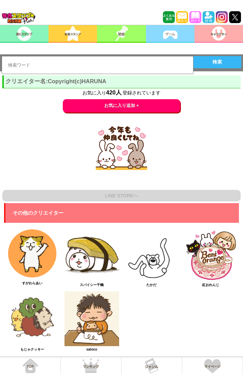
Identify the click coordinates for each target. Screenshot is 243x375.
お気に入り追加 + (121, 105)
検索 (217, 62)
